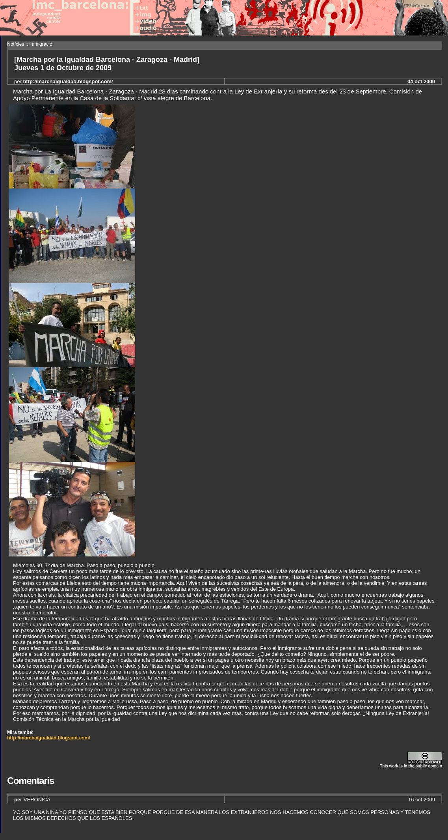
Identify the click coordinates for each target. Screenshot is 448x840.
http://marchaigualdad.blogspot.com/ (48, 738)
